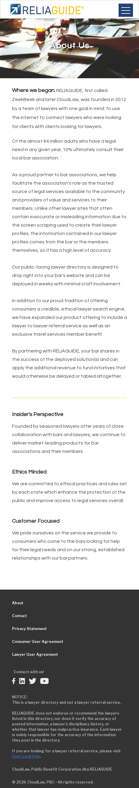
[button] (126, 10)
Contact (19, 616)
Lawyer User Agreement (35, 654)
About (17, 603)
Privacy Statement (29, 628)
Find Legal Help (26, 756)
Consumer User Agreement (37, 641)
